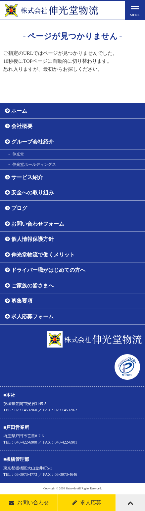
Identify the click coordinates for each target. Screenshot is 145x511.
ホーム (19, 111)
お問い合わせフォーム (37, 224)
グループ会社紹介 (32, 142)
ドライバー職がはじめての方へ (48, 270)
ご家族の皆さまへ (32, 285)
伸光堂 (18, 154)
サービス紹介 (27, 177)
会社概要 (21, 126)
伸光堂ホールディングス (34, 164)
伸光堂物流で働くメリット (43, 254)
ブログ (19, 208)
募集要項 (21, 301)
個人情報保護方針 (32, 239)
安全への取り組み (32, 192)
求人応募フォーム (32, 316)
